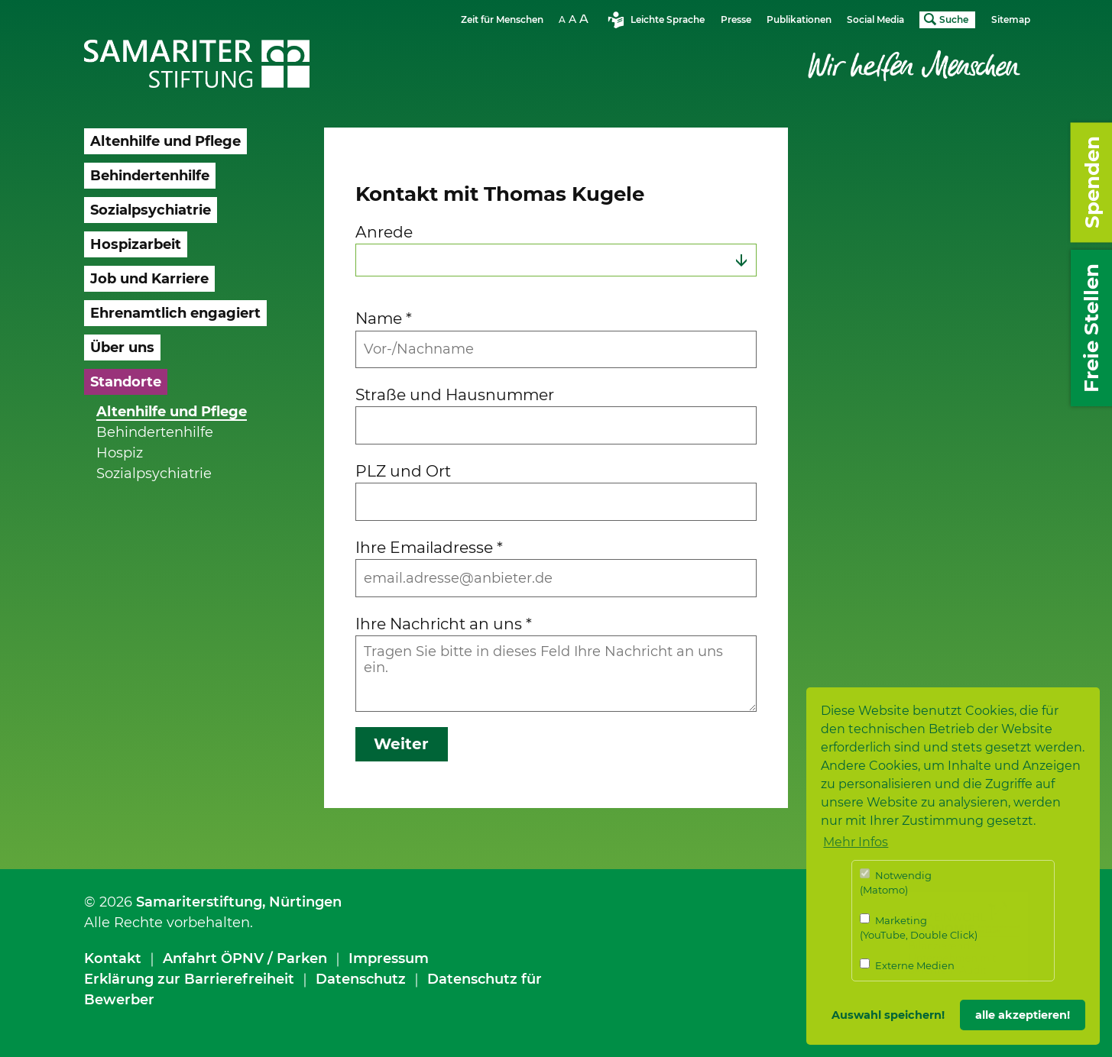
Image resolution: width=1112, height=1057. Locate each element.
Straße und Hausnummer (454, 394)
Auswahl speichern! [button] (888, 1015)
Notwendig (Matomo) (896, 882)
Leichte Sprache (668, 19)
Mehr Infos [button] (855, 842)
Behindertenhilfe (154, 432)
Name (383, 318)
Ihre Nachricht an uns (443, 623)
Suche (953, 19)
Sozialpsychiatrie (154, 473)
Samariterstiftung (199, 902)
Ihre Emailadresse (429, 547)
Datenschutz (361, 979)
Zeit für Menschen (502, 19)
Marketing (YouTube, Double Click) (918, 927)
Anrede (384, 231)
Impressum (389, 958)
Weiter (401, 744)
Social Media (875, 19)
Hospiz (119, 452)
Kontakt (112, 958)
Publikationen (799, 19)
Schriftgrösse (575, 19)
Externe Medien (907, 964)
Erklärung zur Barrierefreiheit (189, 979)
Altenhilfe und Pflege (171, 411)
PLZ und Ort (403, 470)
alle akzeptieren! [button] (1022, 1015)
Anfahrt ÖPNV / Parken (245, 958)
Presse (736, 19)
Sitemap (1010, 19)
